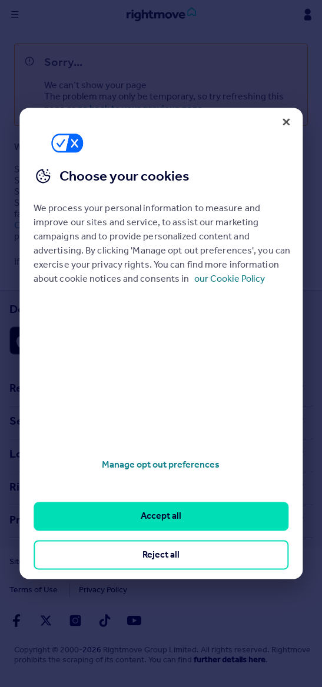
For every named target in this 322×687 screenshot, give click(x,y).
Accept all (161, 516)
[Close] (286, 122)
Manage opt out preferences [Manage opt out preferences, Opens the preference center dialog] (161, 464)
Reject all (161, 554)
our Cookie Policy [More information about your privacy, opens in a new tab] (229, 278)
